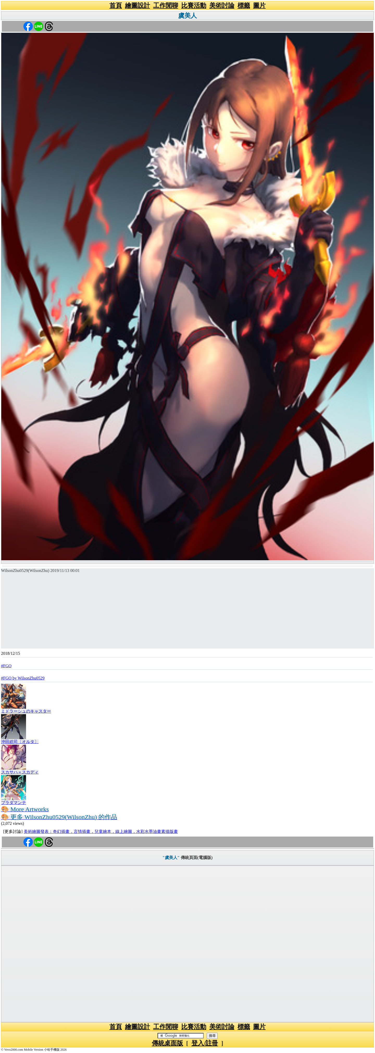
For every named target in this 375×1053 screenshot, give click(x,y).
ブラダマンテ (13, 802)
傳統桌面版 (167, 1043)
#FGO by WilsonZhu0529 (23, 678)
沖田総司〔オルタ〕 (20, 741)
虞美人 (187, 15)
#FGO (6, 666)
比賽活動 (193, 5)
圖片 (259, 5)
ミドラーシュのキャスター (26, 711)
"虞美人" (171, 857)
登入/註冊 (204, 1043)
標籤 (244, 5)
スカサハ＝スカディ (20, 772)
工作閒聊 (165, 5)
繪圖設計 (137, 5)
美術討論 (221, 5)
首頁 (115, 5)
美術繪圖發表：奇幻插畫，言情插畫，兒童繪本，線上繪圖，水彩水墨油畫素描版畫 (101, 831)
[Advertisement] (187, 612)
